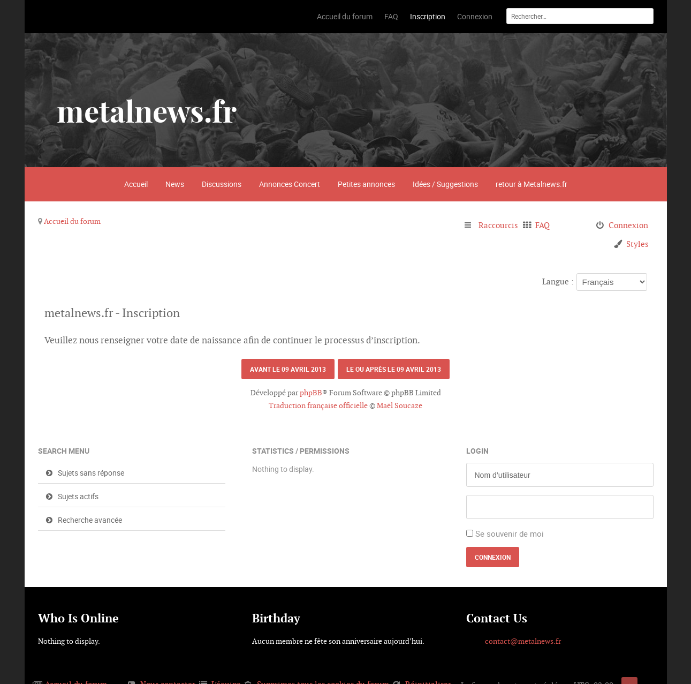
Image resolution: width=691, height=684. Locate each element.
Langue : (558, 281)
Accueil (136, 184)
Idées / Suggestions (445, 184)
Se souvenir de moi (509, 533)
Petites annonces (366, 184)
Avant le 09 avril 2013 (288, 369)
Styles (637, 244)
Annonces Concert (289, 184)
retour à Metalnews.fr (531, 184)
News (174, 184)
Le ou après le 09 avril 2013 (393, 369)
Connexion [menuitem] (628, 225)
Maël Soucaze (399, 405)
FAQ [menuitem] (542, 225)
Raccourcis (498, 225)
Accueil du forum (72, 221)
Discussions (221, 184)
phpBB (311, 392)
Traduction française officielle (318, 405)
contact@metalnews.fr (523, 641)
